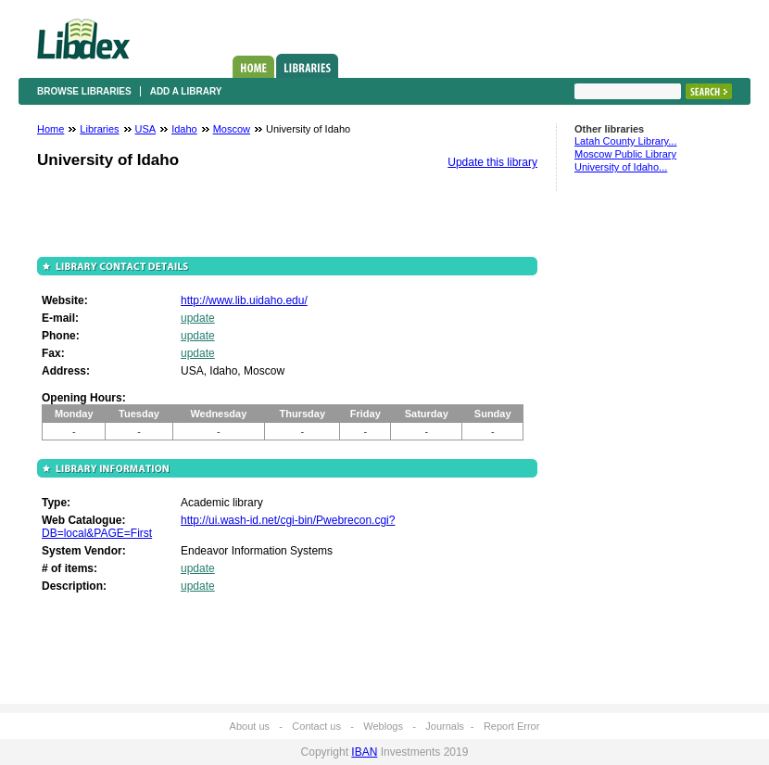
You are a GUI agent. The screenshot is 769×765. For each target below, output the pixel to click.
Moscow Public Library (625, 153)
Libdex (83, 39)
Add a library (186, 91)
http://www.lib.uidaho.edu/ (244, 300)
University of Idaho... (620, 166)
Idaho (184, 128)
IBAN (364, 752)
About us (250, 726)
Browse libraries (84, 91)
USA (146, 128)
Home (253, 67)
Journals (444, 726)
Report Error (512, 726)
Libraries (307, 66)
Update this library (492, 162)
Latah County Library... (625, 141)
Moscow (231, 128)
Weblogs (383, 726)
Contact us (316, 726)
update (198, 318)
